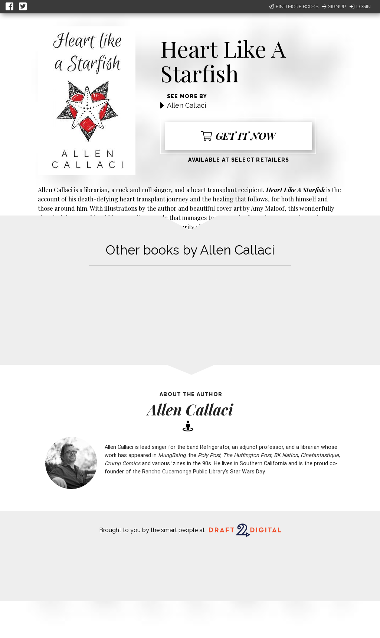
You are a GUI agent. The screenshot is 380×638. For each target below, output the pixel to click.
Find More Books (293, 6)
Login (360, 6)
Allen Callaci (186, 105)
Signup (334, 6)
